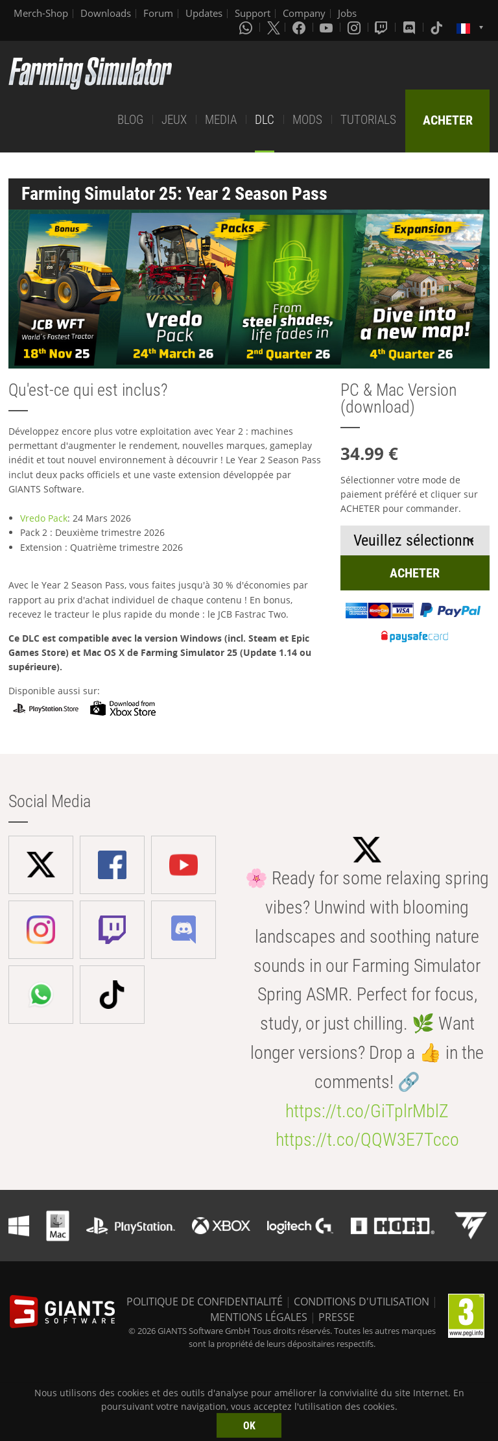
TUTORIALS (368, 119)
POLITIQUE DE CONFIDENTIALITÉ (204, 1301)
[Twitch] (382, 27)
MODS (307, 119)
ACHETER (448, 120)
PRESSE (336, 1317)
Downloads (105, 12)
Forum (158, 12)
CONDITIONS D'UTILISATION (361, 1301)
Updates (203, 12)
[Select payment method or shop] (415, 540)
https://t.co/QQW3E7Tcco (367, 1139)
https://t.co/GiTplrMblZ (367, 1111)
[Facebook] (300, 27)
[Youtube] (327, 27)
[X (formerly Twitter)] (273, 27)
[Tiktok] (437, 27)
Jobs (347, 12)
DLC (264, 119)
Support (252, 12)
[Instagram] (355, 27)
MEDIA (221, 119)
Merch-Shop (41, 12)
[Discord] (410, 27)
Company (304, 12)
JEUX (174, 119)
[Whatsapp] (247, 27)
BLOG (130, 119)
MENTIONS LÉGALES (258, 1317)
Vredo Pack (43, 518)
